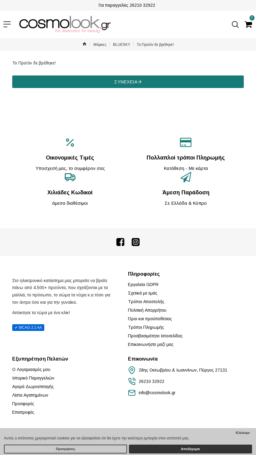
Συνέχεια (125, 81)
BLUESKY (121, 44)
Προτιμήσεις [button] (65, 449)
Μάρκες (99, 44)
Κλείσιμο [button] (243, 433)
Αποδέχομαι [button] (190, 449)
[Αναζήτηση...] (234, 24)
